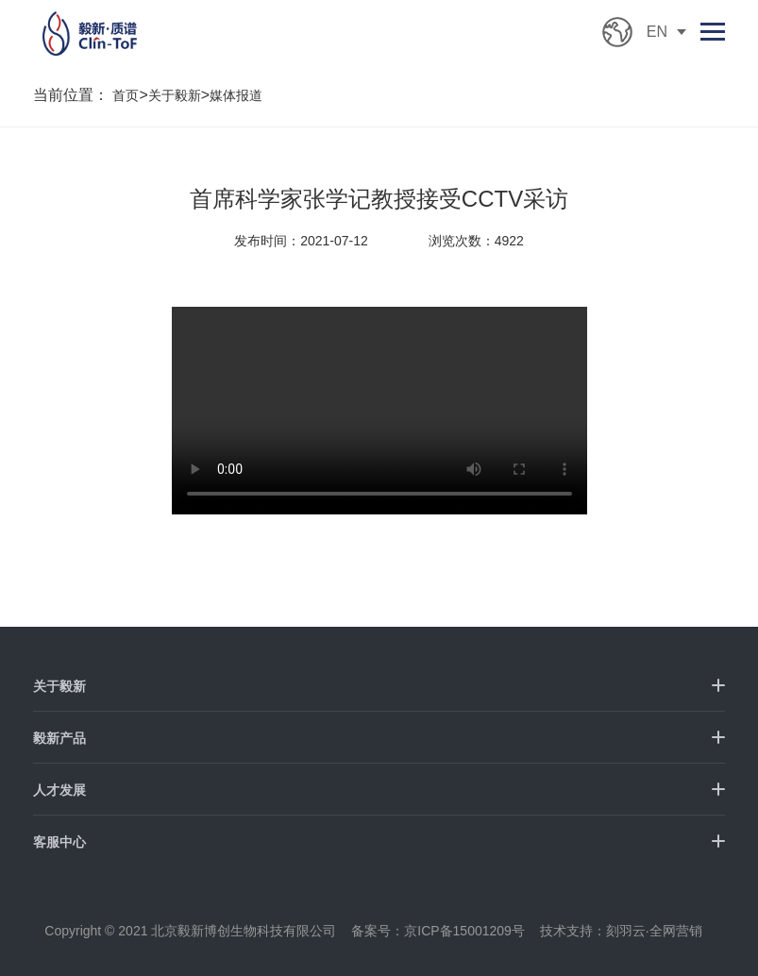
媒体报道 (236, 95)
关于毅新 (174, 95)
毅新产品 (59, 738)
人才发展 (59, 790)
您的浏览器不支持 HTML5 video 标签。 (379, 410)
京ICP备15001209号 (464, 930)
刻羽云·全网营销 (654, 930)
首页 (125, 95)
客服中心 (59, 842)
